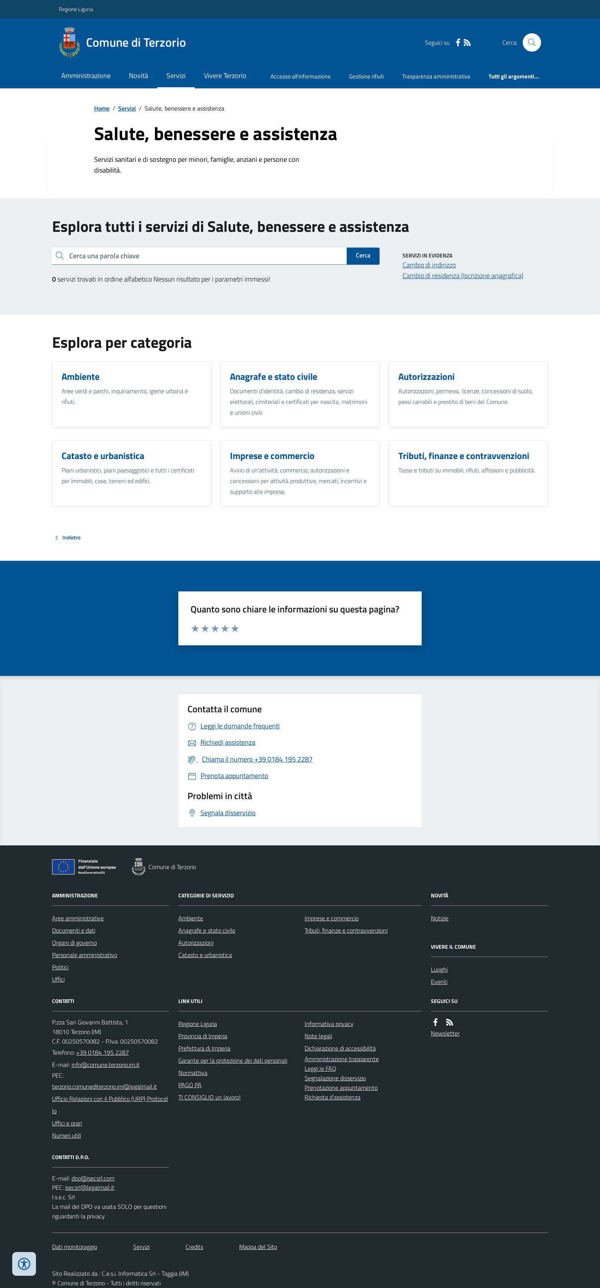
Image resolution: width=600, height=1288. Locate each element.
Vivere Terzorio (225, 75)
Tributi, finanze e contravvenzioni (346, 930)
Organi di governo (74, 942)
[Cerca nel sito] (529, 42)
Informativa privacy (329, 1023)
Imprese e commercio (332, 918)
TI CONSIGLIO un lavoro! (209, 1097)
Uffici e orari (67, 1123)
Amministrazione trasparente (342, 1058)
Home (101, 108)
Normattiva (192, 1072)
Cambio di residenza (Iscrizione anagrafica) (463, 275)
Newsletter (445, 1033)
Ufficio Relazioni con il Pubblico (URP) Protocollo (110, 1104)
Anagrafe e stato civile (206, 930)
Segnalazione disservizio (335, 1078)
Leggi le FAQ (320, 1068)
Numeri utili (66, 1135)
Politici (60, 967)
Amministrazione (86, 75)
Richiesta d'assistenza (332, 1097)
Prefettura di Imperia (204, 1048)
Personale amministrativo (84, 954)
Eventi (439, 981)
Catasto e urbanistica (205, 954)
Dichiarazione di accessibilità (340, 1048)
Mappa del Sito (258, 1246)
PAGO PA (190, 1084)
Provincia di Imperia (202, 1035)
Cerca (363, 255)
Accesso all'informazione (301, 76)
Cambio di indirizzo (429, 265)
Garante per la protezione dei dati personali (232, 1060)
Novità (138, 75)
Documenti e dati (73, 930)
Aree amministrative (78, 918)
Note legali (318, 1035)
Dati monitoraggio (74, 1246)
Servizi (176, 75)
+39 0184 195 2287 (102, 1052)
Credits (194, 1246)
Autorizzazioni (196, 942)
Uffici (58, 979)
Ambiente (190, 918)
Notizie (439, 918)
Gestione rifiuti (366, 76)
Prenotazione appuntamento (341, 1087)
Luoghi (439, 969)
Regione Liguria (76, 9)
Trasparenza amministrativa (436, 76)
